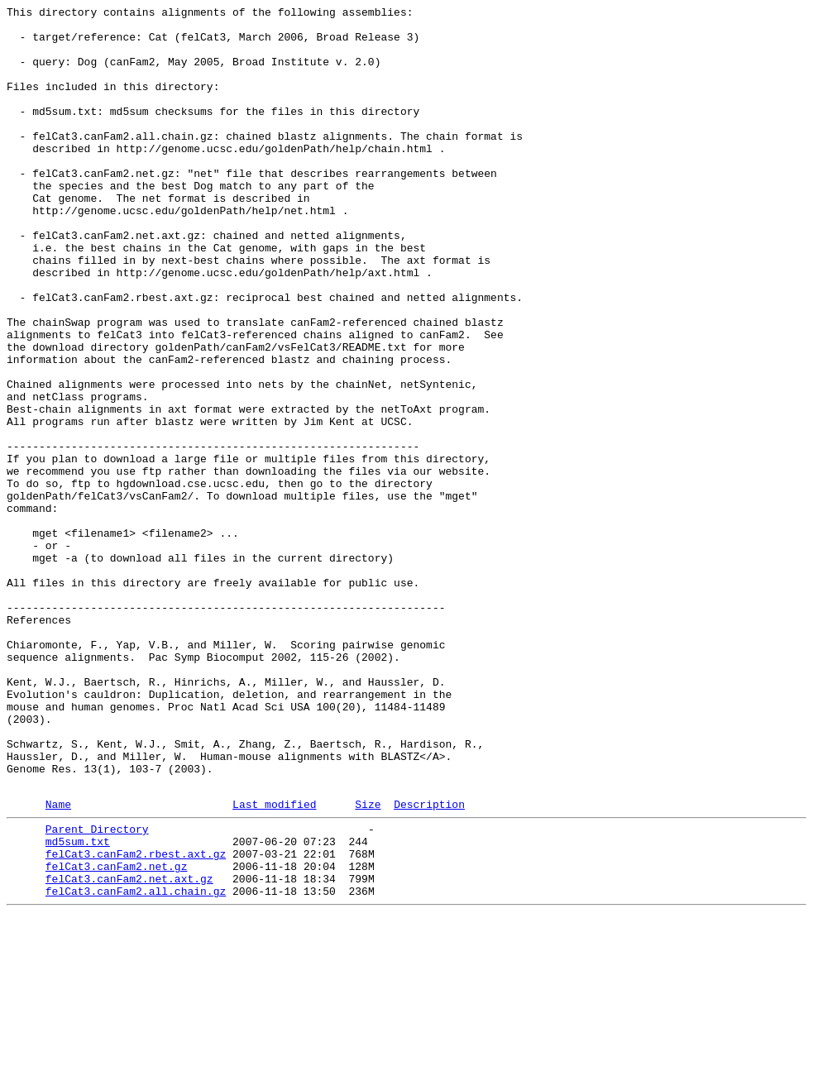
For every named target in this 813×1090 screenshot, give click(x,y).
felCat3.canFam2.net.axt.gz (129, 1049)
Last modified (274, 962)
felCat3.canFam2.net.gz (116, 1034)
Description (429, 962)
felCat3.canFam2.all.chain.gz (135, 1064)
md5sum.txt (77, 1004)
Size (367, 962)
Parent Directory (97, 989)
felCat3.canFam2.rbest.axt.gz (135, 1019)
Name (58, 962)
